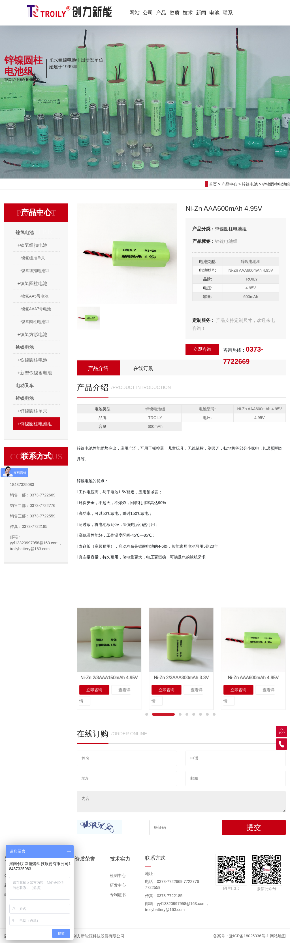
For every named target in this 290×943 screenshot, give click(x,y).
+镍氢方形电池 (32, 334)
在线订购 (143, 368)
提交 (253, 827)
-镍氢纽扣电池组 (34, 270)
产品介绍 (98, 368)
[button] (146, 714)
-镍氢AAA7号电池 (35, 309)
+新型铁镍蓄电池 (35, 372)
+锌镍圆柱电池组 (35, 423)
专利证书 (118, 895)
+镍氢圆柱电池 (32, 283)
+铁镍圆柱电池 (32, 360)
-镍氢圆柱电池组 (34, 321)
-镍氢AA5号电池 (34, 296)
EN (240, 12)
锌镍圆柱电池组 (276, 184)
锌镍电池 (250, 184)
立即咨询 (202, 349)
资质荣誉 (85, 859)
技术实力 (120, 859)
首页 (213, 184)
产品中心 (229, 184)
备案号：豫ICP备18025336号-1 (241, 936)
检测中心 (118, 875)
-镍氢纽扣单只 (32, 258)
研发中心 (118, 885)
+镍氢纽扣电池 (32, 245)
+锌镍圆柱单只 (32, 411)
